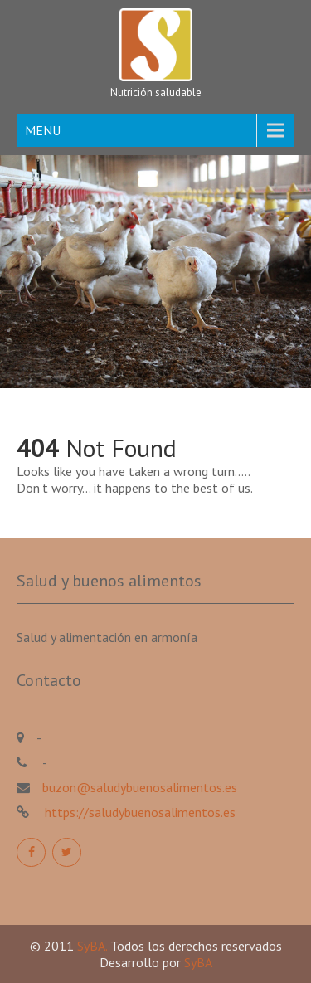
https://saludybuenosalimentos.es (138, 812)
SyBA (198, 962)
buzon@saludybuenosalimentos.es (139, 787)
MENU (43, 130)
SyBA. (93, 945)
